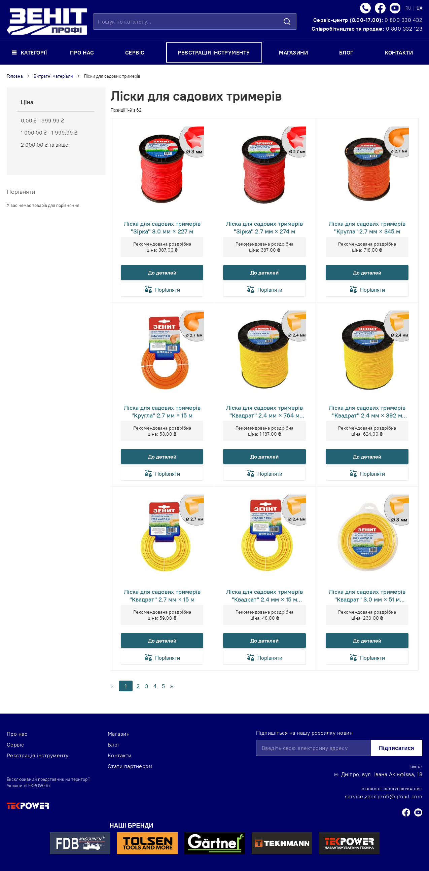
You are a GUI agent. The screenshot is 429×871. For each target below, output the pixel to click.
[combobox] (195, 21)
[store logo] (47, 21)
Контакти (120, 755)
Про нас (17, 733)
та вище (44, 144)
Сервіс (15, 744)
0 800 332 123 (404, 28)
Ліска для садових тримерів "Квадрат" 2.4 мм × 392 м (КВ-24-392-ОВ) (367, 411)
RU (408, 8)
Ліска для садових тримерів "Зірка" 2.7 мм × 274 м (264, 227)
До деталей (162, 272)
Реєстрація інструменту (38, 755)
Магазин (119, 733)
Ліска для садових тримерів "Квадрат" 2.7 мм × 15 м (162, 595)
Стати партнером (130, 766)
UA (419, 8)
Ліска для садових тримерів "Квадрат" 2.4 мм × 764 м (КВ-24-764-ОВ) (264, 411)
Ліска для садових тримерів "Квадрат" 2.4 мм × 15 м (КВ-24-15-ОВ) (264, 595)
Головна (15, 76)
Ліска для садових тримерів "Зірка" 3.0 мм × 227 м (162, 227)
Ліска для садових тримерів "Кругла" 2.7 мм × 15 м (162, 411)
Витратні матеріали (53, 76)
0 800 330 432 (403, 19)
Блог (114, 744)
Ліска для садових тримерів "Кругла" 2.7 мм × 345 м (367, 227)
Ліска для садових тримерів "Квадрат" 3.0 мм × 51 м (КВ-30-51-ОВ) (367, 595)
